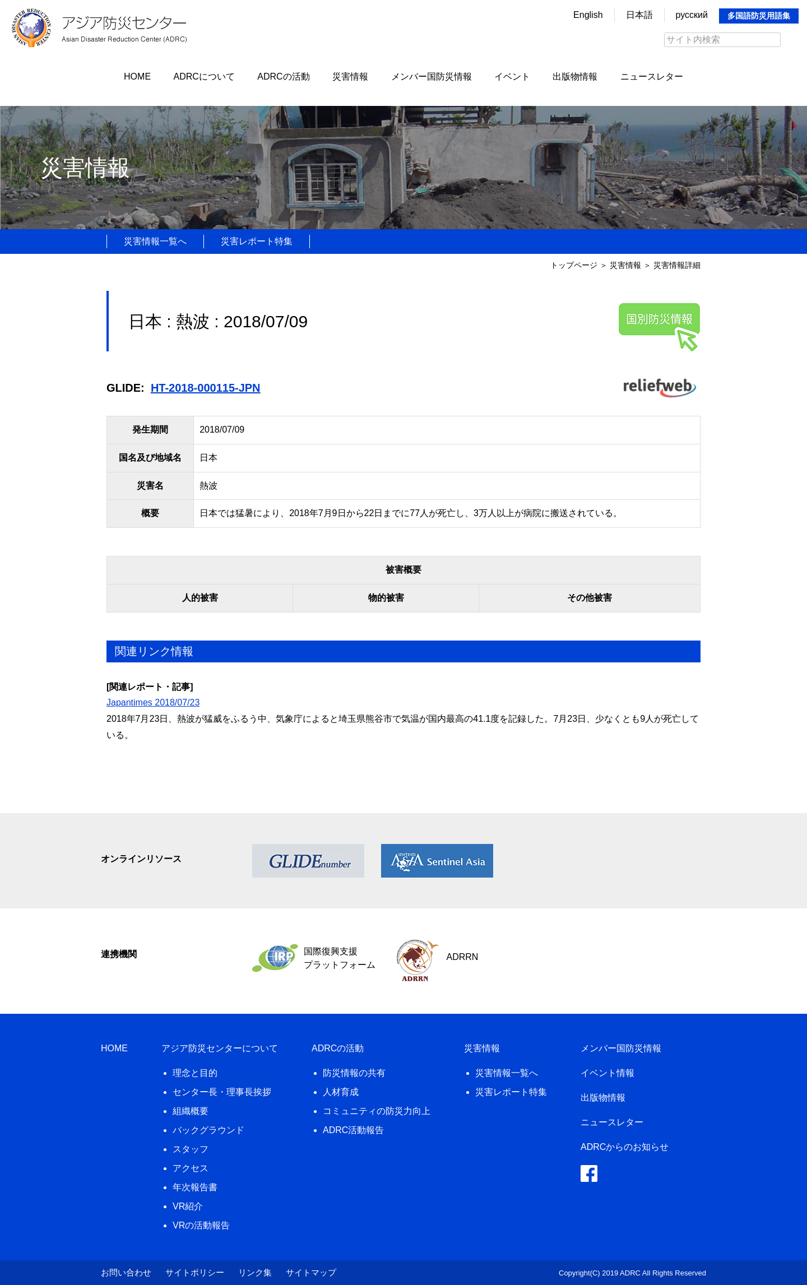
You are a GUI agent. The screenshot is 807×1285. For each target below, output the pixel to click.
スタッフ (190, 1149)
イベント (512, 76)
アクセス (190, 1168)
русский (692, 15)
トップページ (573, 265)
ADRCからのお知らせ (625, 1147)
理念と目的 (195, 1073)
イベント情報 (607, 1073)
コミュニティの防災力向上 (376, 1111)
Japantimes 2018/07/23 (153, 702)
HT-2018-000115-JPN (206, 388)
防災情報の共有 (354, 1073)
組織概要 (190, 1111)
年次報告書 (195, 1187)
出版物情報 (575, 76)
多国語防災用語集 (758, 15)
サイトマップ (311, 1272)
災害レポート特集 (257, 241)
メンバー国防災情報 (431, 76)
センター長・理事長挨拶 (222, 1092)
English (587, 15)
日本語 (639, 15)
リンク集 (255, 1272)
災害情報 (350, 76)
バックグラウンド (208, 1130)
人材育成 (341, 1092)
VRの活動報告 (201, 1225)
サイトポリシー (194, 1272)
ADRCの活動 (283, 76)
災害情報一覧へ (155, 241)
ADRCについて (204, 76)
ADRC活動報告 (353, 1130)
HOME (137, 76)
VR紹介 (188, 1206)
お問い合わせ (126, 1272)
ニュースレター (651, 76)
